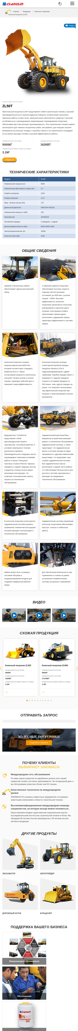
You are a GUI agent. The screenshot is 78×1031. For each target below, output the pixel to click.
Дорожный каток (11, 913)
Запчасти (20, 984)
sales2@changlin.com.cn (18, 1012)
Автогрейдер (47, 874)
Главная (16, 11)
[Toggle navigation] (72, 3)
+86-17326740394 (19, 1017)
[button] (27, 700)
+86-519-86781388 (14, 1005)
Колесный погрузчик (18, 665)
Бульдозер (46, 913)
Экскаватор (8, 874)
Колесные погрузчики (42, 11)
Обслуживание (58, 955)
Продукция (27, 11)
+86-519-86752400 (14, 1008)
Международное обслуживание (20, 955)
